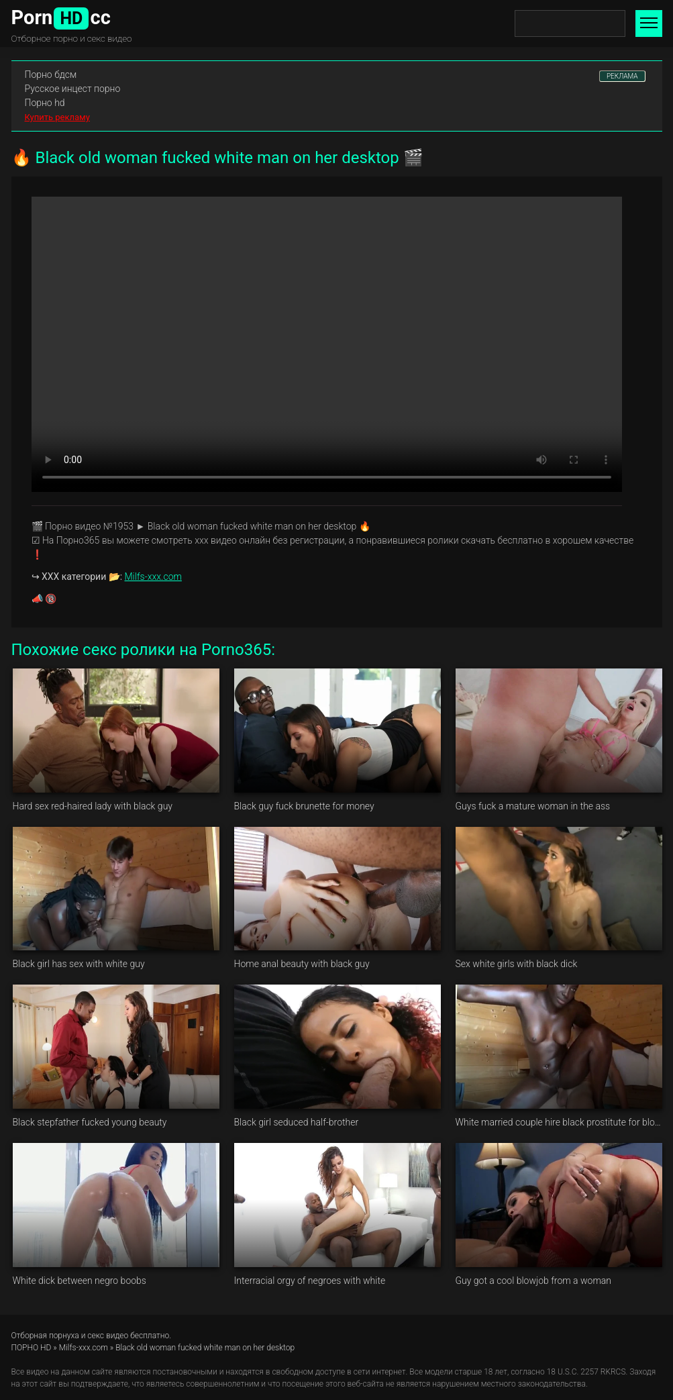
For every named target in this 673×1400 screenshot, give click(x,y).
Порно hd (45, 102)
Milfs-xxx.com (153, 576)
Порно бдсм (51, 74)
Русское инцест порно (73, 88)
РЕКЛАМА (622, 76)
